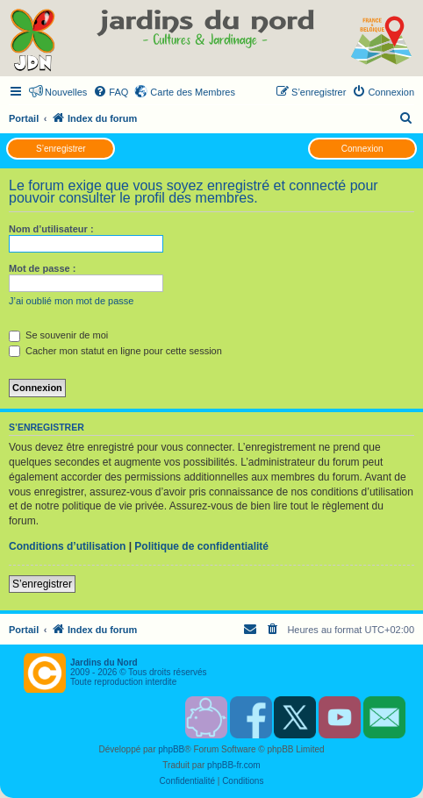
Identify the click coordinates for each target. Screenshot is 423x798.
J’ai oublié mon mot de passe (71, 301)
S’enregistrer (61, 148)
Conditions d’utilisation (67, 546)
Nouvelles (66, 92)
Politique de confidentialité (201, 546)
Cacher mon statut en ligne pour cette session (115, 351)
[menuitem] (110, 92)
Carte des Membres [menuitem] (192, 92)
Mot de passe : (42, 268)
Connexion (362, 148)
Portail (24, 118)
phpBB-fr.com (234, 765)
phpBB (171, 749)
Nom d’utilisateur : (51, 229)
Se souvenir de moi (58, 335)
